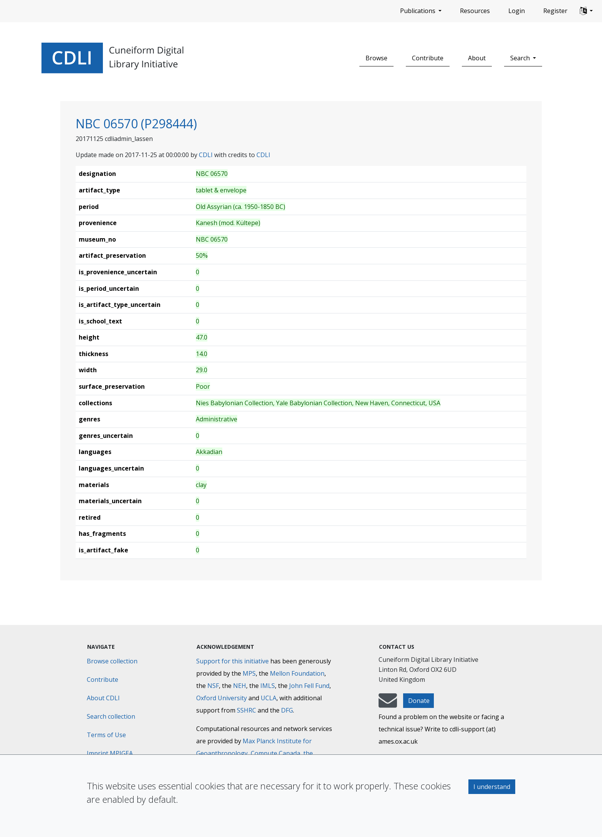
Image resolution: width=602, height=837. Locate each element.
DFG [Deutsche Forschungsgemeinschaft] (287, 710)
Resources (475, 11)
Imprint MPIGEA (110, 753)
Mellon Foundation (297, 673)
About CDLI (103, 698)
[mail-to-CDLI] (388, 704)
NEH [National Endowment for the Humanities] (239, 685)
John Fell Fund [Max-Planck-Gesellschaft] (309, 685)
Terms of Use (106, 735)
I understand (491, 786)
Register (555, 11)
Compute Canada (275, 753)
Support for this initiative (232, 661)
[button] (586, 11)
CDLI (206, 155)
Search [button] (520, 58)
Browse (376, 58)
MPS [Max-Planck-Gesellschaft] (249, 673)
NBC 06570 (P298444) (136, 123)
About (477, 58)
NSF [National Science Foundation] (213, 685)
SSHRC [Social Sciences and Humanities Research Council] (246, 710)
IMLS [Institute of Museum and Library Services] (267, 685)
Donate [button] (419, 700)
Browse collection (112, 661)
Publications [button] (418, 11)
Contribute (427, 58)
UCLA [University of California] (268, 698)
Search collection (111, 716)
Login (516, 11)
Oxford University (221, 698)
